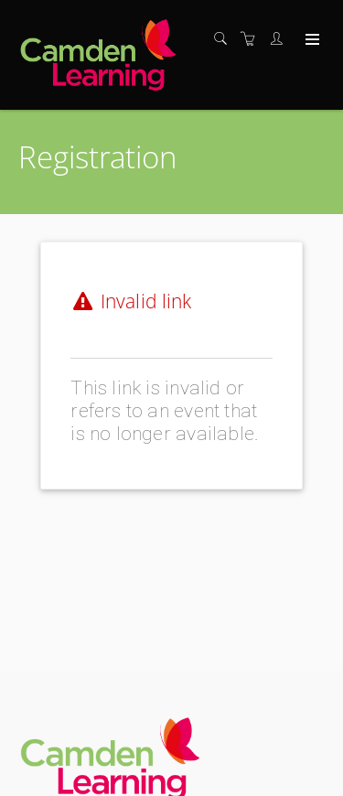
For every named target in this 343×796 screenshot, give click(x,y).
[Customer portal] (281, 39)
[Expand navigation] (310, 40)
